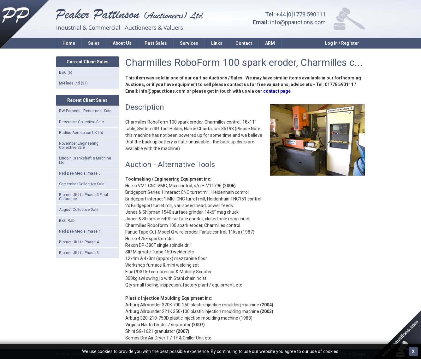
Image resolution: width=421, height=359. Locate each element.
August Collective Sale (78, 209)
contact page (277, 91)
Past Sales (156, 43)
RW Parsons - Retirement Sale (85, 111)
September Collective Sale (81, 184)
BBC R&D (67, 220)
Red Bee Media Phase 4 (80, 231)
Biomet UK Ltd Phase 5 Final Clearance (83, 197)
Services (189, 43)
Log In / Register (342, 43)
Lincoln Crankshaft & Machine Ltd (85, 160)
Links (216, 43)
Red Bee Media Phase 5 (80, 173)
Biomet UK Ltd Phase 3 (79, 253)
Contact (243, 43)
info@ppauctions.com (298, 22)
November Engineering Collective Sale (78, 145)
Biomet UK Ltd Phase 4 (79, 242)
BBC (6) (65, 72)
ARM (270, 43)
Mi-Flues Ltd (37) (73, 83)
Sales (94, 43)
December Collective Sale (81, 122)
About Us (122, 43)
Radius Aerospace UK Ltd (81, 132)
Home (68, 43)
